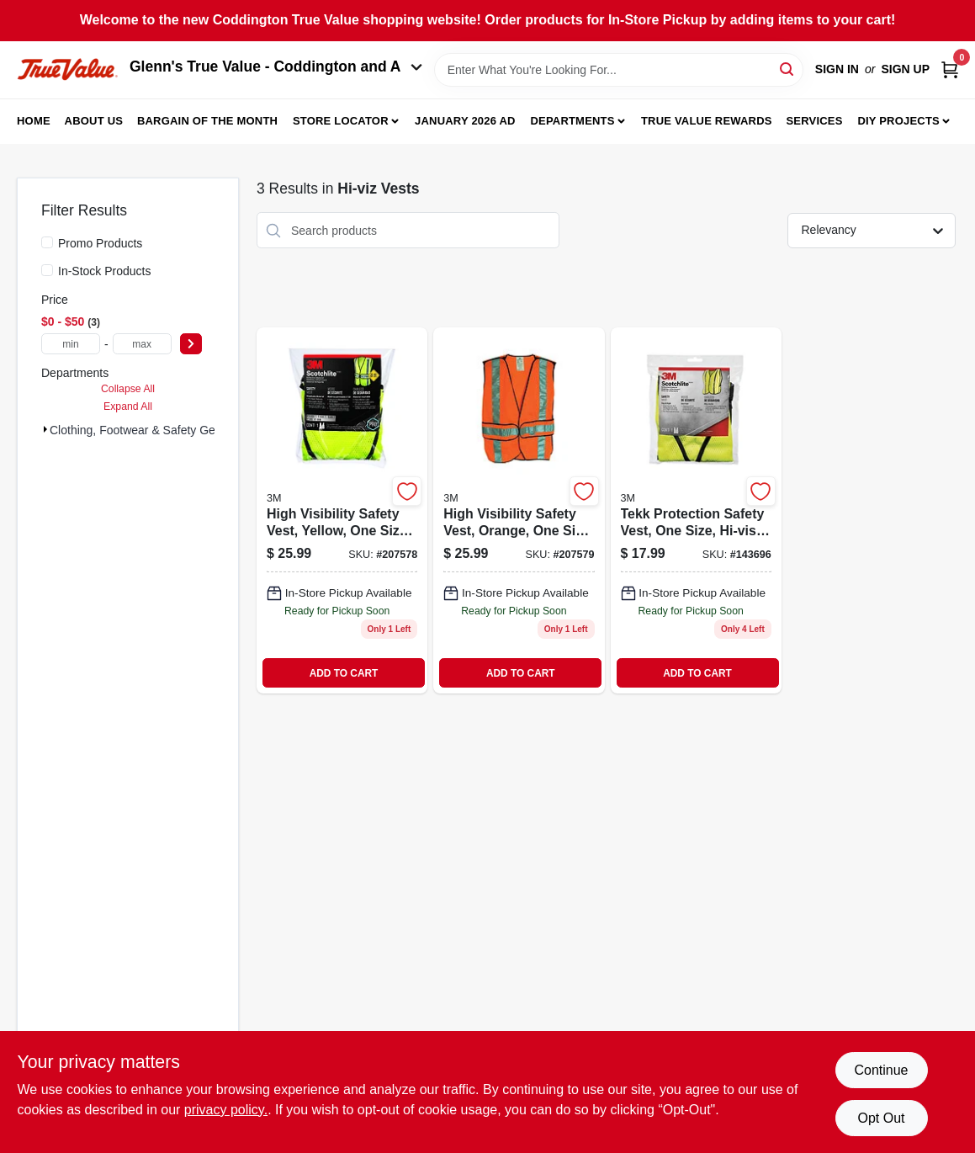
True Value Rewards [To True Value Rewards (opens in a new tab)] (706, 120)
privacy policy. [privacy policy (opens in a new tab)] (226, 1110)
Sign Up (905, 69)
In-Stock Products (104, 271)
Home (33, 120)
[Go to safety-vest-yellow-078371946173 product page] (342, 510)
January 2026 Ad (465, 120)
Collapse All (128, 389)
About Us (94, 120)
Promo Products (100, 243)
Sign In (837, 69)
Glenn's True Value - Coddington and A (276, 66)
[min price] (70, 343)
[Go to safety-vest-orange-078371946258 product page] (518, 510)
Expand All (127, 406)
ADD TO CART (344, 673)
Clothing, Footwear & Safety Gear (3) (146, 430)
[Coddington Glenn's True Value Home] (67, 69)
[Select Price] (191, 343)
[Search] (788, 68)
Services (814, 120)
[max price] (142, 343)
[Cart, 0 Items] (949, 69)
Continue (881, 1070)
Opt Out (880, 1118)
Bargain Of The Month (207, 120)
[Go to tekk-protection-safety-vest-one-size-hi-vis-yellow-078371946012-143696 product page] (696, 510)
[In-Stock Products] (47, 270)
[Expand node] (45, 429)
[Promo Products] (47, 242)
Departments (572, 120)
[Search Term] (618, 70)
